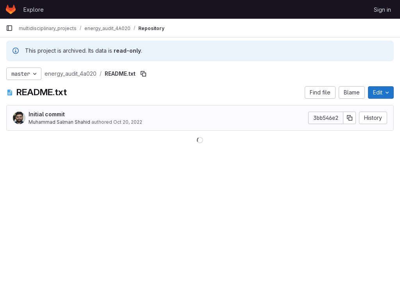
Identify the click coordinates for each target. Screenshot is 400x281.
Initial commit (47, 114)
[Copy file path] (143, 74)
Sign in (382, 9)
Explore (33, 9)
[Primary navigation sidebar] (9, 28)
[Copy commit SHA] (349, 118)
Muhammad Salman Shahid (59, 122)
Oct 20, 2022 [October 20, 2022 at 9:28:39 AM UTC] (127, 122)
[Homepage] (10, 9)
